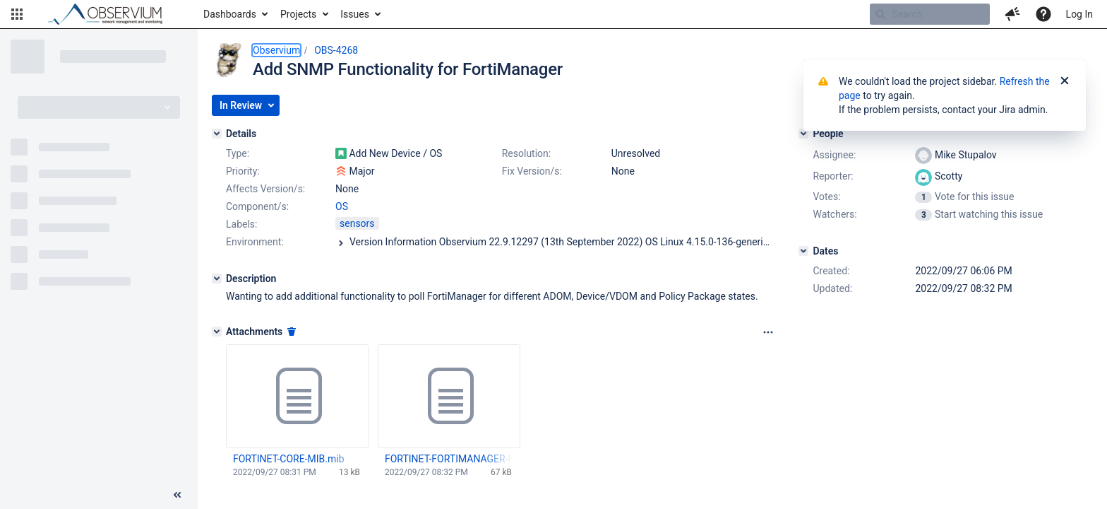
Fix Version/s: (532, 171)
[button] (17, 14)
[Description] (217, 278)
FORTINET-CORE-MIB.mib (289, 458)
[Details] (217, 134)
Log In (1079, 14)
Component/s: (257, 206)
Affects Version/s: (265, 188)
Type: (237, 153)
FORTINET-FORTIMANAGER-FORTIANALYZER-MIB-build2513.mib (448, 458)
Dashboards (229, 14)
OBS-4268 (336, 50)
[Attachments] (217, 332)
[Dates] (803, 251)
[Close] (1065, 81)
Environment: (255, 241)
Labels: (241, 224)
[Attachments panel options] (768, 332)
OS (341, 206)
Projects (298, 14)
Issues (354, 14)
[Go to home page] (111, 14)
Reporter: (833, 176)
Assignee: (834, 154)
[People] (803, 134)
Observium (276, 50)
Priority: (243, 171)
